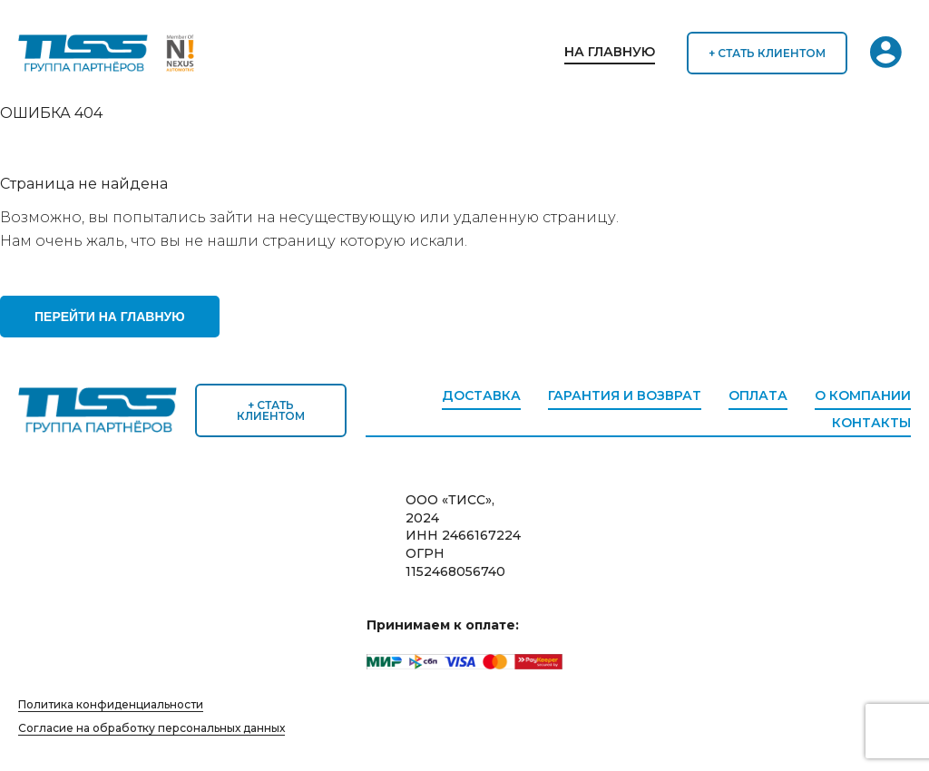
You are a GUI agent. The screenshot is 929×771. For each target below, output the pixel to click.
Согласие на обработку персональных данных (151, 728)
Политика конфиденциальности (110, 704)
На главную (609, 52)
